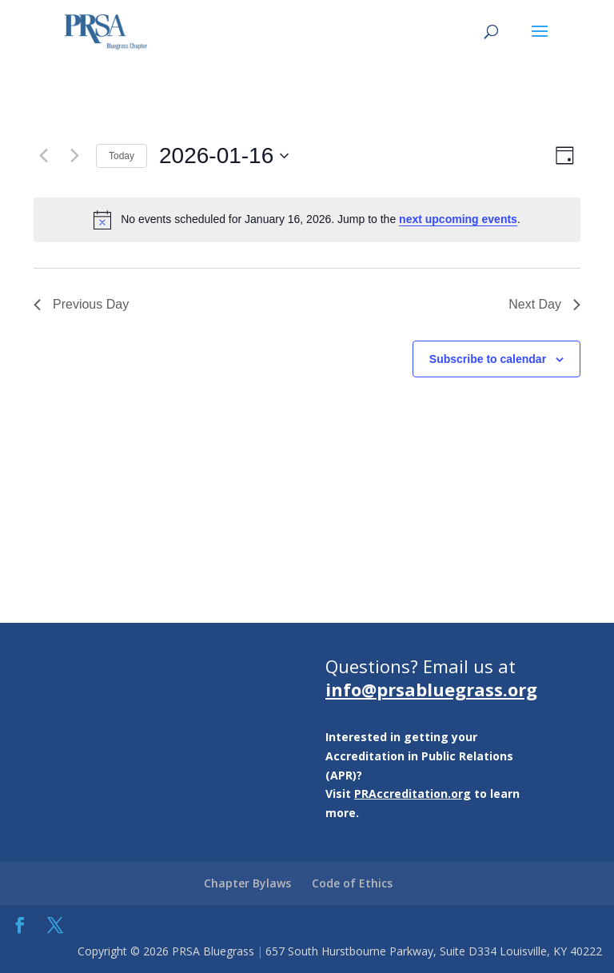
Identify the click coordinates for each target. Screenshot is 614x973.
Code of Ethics (352, 883)
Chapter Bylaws (247, 883)
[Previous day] (43, 155)
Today (121, 156)
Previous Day (81, 304)
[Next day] (74, 155)
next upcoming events (458, 219)
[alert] (307, 219)
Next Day (544, 304)
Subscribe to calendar (487, 359)
